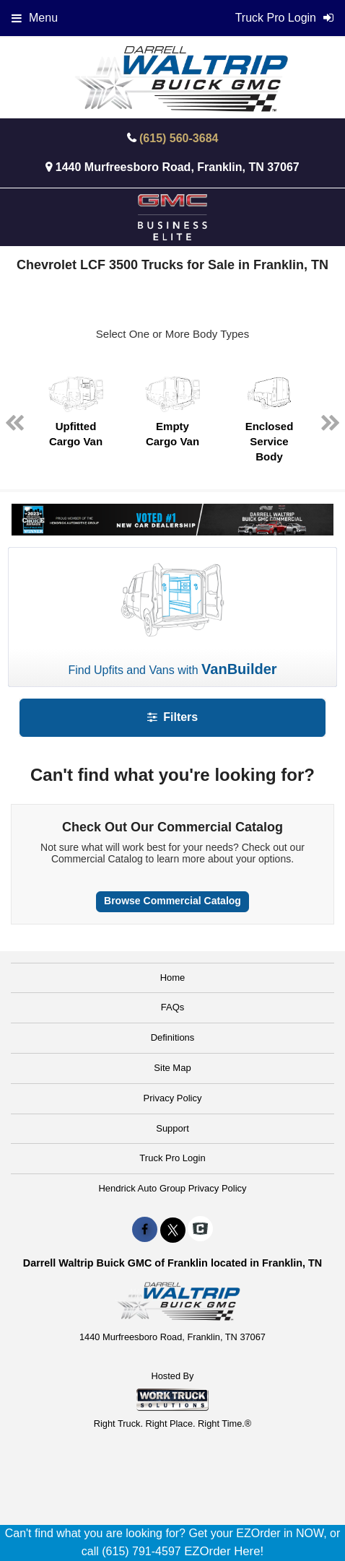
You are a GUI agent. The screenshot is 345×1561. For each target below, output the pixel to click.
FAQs (173, 1007)
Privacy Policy (173, 1098)
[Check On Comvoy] (200, 1230)
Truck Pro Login (172, 1158)
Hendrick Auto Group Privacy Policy (172, 1188)
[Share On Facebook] (144, 1230)
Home (172, 977)
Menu (35, 18)
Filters (172, 717)
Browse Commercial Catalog (172, 900)
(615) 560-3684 (178, 138)
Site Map (172, 1067)
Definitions (173, 1037)
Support (172, 1128)
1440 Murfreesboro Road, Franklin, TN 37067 (178, 167)
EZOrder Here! (223, 1551)
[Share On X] (172, 1230)
